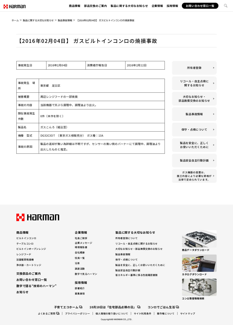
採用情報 (172, 6)
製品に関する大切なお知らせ (129, 6)
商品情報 (74, 6)
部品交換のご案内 (95, 6)
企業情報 (157, 6)
